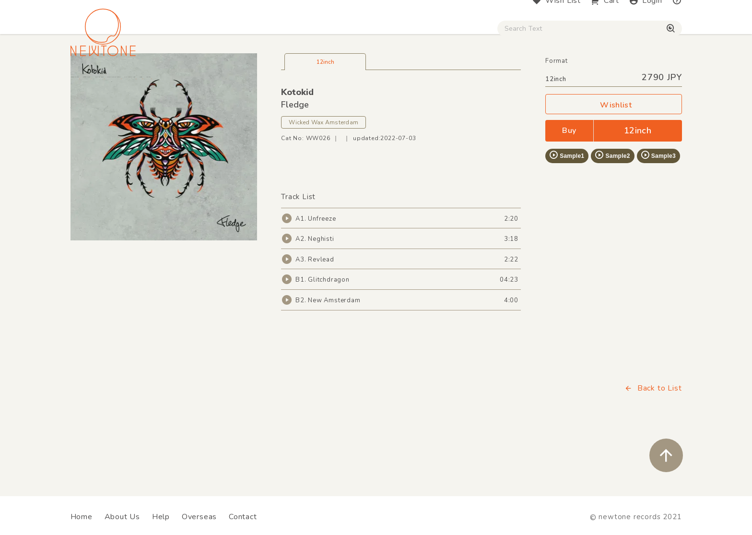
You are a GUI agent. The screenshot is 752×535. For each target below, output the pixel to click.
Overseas (199, 516)
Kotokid (297, 149)
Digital (563, 82)
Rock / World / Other (350, 82)
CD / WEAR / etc (447, 82)
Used (515, 82)
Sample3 (658, 212)
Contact (243, 516)
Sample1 (566, 212)
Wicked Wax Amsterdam (323, 179)
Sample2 (612, 212)
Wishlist (613, 161)
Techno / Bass (180, 82)
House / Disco (102, 82)
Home (81, 516)
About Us (122, 516)
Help (161, 516)
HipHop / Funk (258, 82)
